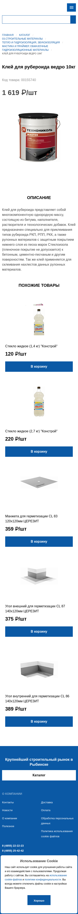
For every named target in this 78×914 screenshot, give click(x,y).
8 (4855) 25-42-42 (13, 850)
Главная (8, 35)
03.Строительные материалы (22, 38)
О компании (9, 818)
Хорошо (39, 900)
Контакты (8, 802)
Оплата (46, 810)
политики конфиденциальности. (43, 879)
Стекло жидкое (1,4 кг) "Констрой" (31, 346)
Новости (7, 810)
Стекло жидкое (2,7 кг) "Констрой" (31, 431)
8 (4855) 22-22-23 (13, 845)
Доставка (47, 802)
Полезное (8, 826)
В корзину (39, 366)
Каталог (24, 35)
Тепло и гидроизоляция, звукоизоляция (31, 42)
